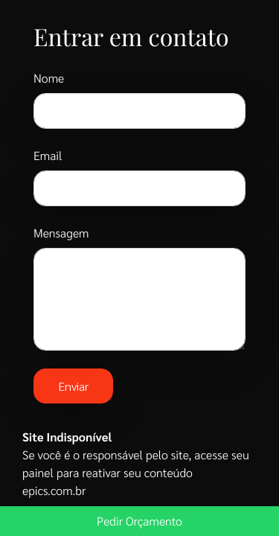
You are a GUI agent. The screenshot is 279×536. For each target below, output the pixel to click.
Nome (48, 78)
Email (47, 155)
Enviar (73, 386)
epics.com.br (54, 490)
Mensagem (61, 232)
